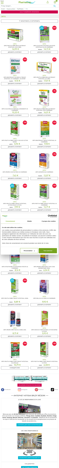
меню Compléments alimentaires (29, 12)
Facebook (5, 389)
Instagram (22, 389)
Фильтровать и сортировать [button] (29, 21)
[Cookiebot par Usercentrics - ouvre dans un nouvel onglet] (49, 216)
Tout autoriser (47, 250)
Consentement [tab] (10, 221)
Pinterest (39, 389)
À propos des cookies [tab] (49, 221)
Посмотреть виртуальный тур (29, 458)
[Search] (27, 6)
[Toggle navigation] (2, 2)
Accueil (3, 9)
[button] (47, 2)
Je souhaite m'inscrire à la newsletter (29, 385)
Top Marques (20, 9)
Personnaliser (29, 250)
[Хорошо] (56, 6)
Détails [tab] (29, 221)
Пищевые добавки (11, 9)
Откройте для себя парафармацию (29, 425)
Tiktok (54, 389)
